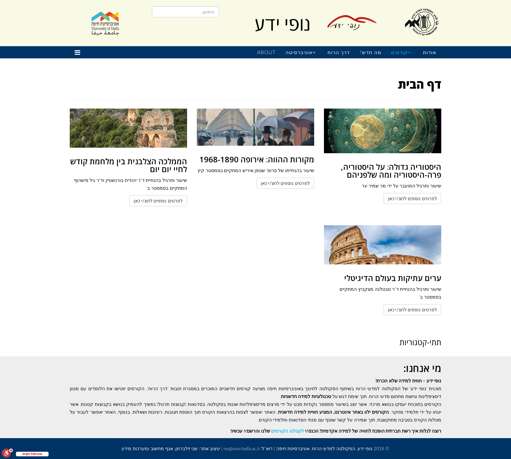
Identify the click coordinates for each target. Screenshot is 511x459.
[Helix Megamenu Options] (79, 52)
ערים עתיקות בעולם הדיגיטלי (392, 278)
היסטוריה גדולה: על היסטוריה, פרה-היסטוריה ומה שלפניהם (391, 170)
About (266, 52)
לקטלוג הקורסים (287, 431)
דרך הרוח (339, 52)
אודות (429, 52)
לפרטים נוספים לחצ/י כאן (412, 198)
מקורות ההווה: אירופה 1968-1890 (256, 159)
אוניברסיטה (299, 52)
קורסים (399, 52)
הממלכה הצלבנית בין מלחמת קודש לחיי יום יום (128, 165)
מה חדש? (370, 52)
